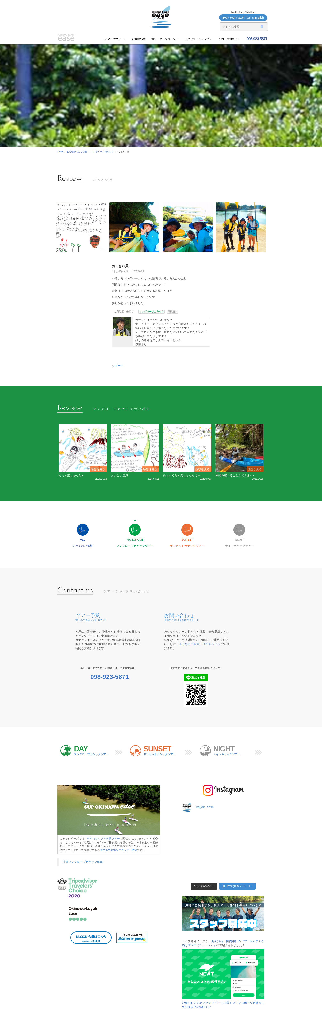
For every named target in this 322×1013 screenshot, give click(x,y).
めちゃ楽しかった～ (71, 475)
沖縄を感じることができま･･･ (234, 475)
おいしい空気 (119, 475)
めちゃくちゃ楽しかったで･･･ (182, 475)
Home (60, 151)
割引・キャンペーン (164, 39)
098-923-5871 (256, 39)
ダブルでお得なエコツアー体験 (118, 850)
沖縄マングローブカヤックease (83, 862)
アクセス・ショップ (198, 39)
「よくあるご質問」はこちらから (198, 644)
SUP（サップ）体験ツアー (103, 838)
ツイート (117, 365)
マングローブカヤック (102, 151)
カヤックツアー (115, 39)
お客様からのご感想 (77, 151)
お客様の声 (138, 39)
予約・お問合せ (229, 39)
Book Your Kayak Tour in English (243, 17)
